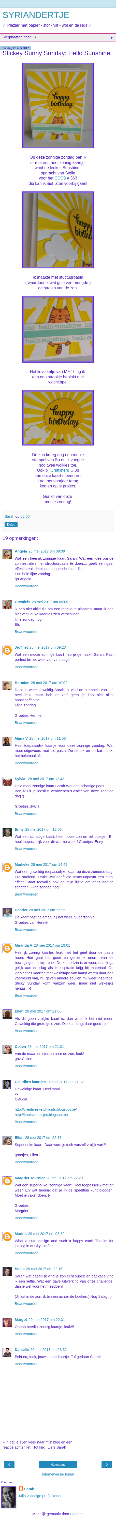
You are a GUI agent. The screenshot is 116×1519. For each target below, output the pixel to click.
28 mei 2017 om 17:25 (47, 910)
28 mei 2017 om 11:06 (47, 738)
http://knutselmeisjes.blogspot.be (41, 1115)
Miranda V (23, 945)
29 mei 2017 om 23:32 (48, 1350)
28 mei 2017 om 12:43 (46, 779)
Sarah (29, 1489)
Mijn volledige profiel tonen (40, 1496)
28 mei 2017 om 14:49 (49, 864)
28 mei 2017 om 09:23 (48, 647)
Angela (21, 551)
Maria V (21, 738)
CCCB (60, 178)
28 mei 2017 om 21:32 (65, 1082)
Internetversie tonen (58, 1474)
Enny (19, 829)
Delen (11, 524)
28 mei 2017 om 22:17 (43, 1138)
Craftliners (60, 470)
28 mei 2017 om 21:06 (43, 1011)
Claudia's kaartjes (30, 1082)
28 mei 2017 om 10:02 (49, 683)
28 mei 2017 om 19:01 (52, 945)
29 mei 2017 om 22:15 (44, 1269)
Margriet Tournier (30, 1178)
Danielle (22, 1350)
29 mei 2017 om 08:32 (46, 1234)
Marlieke (22, 864)
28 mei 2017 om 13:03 (43, 829)
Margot (21, 1320)
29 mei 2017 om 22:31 (46, 1320)
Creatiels (22, 602)
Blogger (76, 1514)
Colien (20, 1047)
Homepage (58, 1464)
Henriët (21, 910)
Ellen (19, 1011)
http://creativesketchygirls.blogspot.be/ (46, 1109)
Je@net (21, 647)
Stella (19, 1269)
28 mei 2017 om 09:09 (46, 551)
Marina (20, 1234)
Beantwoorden (26, 586)
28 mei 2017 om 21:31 (45, 1047)
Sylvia (20, 779)
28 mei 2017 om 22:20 (64, 1178)
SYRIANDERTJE (36, 15)
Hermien (22, 683)
